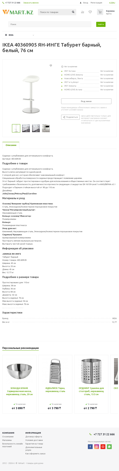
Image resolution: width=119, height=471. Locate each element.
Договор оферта (33, 436)
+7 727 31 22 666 (12, 3)
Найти (101, 24)
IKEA (11, 35)
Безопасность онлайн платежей (12, 445)
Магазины (7, 440)
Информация (33, 433)
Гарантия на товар (34, 444)
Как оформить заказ (35, 453)
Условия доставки (34, 440)
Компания (8, 433)
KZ (110, 3)
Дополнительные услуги (33, 448)
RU (113, 3)
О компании (7, 436)
